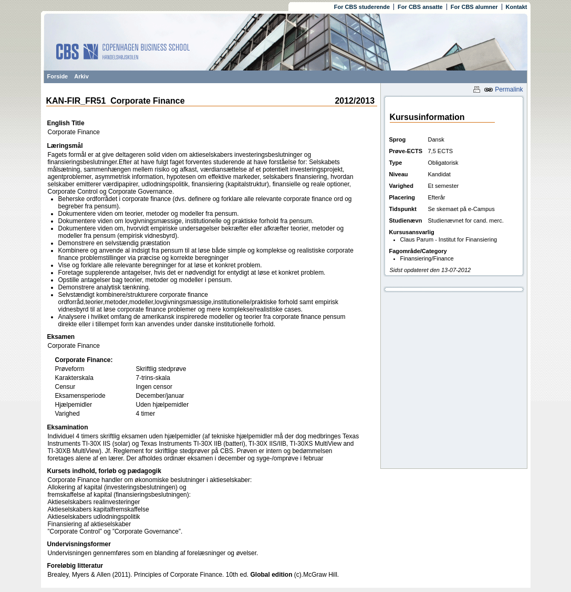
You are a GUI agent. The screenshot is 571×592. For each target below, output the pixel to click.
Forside (57, 76)
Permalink (503, 89)
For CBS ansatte (420, 7)
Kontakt (516, 7)
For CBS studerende (362, 7)
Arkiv (81, 76)
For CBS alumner (474, 7)
